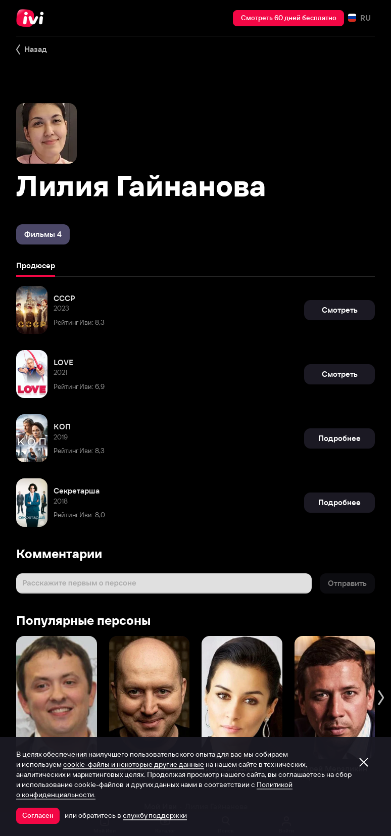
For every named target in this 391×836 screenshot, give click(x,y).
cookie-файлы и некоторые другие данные (133, 764)
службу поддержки (155, 815)
